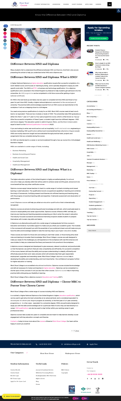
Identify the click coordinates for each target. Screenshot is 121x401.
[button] (119, 10)
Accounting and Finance (94, 109)
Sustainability (94, 184)
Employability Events (93, 127)
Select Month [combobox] (92, 230)
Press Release (91, 180)
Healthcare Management (21, 165)
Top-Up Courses (92, 219)
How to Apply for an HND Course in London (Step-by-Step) (102, 65)
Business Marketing (19, 150)
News (88, 177)
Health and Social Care (20, 158)
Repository (92, 198)
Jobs (88, 155)
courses (42, 321)
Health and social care (93, 138)
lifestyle (89, 163)
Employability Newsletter (95, 131)
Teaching (89, 212)
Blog (88, 113)
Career (89, 120)
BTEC (35, 88)
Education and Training (50, 277)
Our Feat (91, 187)
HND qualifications (21, 308)
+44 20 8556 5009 (94, 374)
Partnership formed (95, 191)
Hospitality (90, 152)
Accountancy (91, 106)
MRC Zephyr (90, 173)
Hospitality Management (21, 161)
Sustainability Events (95, 209)
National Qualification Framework (37, 124)
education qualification (67, 295)
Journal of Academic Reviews (96, 159)
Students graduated (95, 205)
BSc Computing (91, 116)
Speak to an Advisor (12, 396)
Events (89, 134)
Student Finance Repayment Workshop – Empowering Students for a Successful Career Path (102, 53)
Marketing (90, 170)
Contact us (14, 321)
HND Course (90, 148)
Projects (91, 195)
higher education (37, 83)
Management (91, 166)
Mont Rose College (59, 321)
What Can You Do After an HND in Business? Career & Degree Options (102, 85)
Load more (101, 95)
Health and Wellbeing (93, 141)
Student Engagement (95, 202)
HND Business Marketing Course (96, 145)
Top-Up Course (91, 216)
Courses (89, 124)
